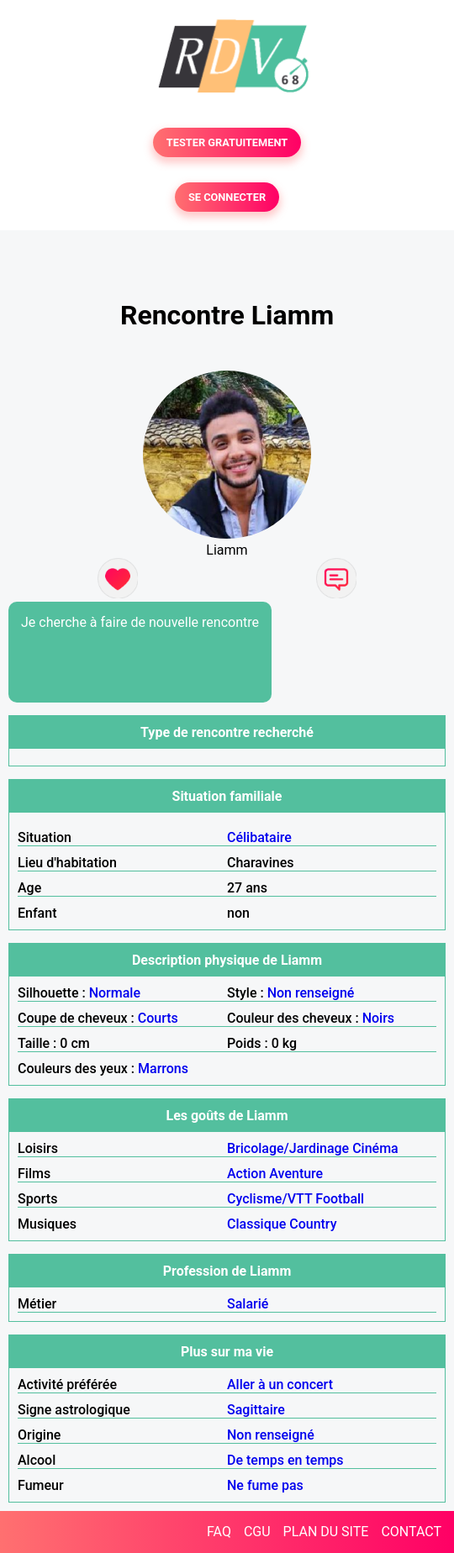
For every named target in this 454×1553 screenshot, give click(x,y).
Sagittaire (256, 1410)
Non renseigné (311, 993)
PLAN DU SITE (326, 1532)
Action (246, 1174)
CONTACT (411, 1532)
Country (312, 1224)
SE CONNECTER (227, 197)
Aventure (296, 1174)
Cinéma (375, 1148)
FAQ (219, 1532)
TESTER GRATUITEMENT (227, 142)
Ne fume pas (265, 1485)
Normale (114, 993)
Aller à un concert (280, 1384)
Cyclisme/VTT (269, 1199)
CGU (257, 1532)
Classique (256, 1224)
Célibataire (259, 837)
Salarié (247, 1304)
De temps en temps (285, 1460)
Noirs (378, 1018)
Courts (158, 1018)
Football (339, 1199)
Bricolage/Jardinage (288, 1148)
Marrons (163, 1069)
